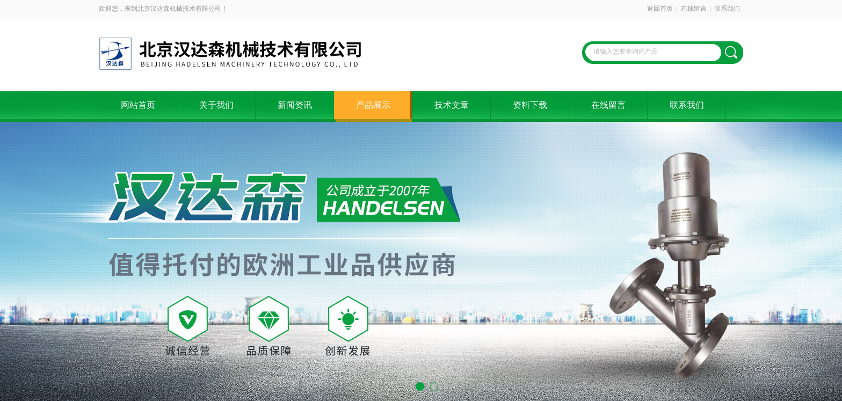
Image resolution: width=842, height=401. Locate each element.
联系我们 (727, 8)
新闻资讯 (295, 105)
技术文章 (451, 105)
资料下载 (530, 105)
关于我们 (216, 105)
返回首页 (660, 8)
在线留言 (694, 8)
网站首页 (138, 105)
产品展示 (373, 105)
